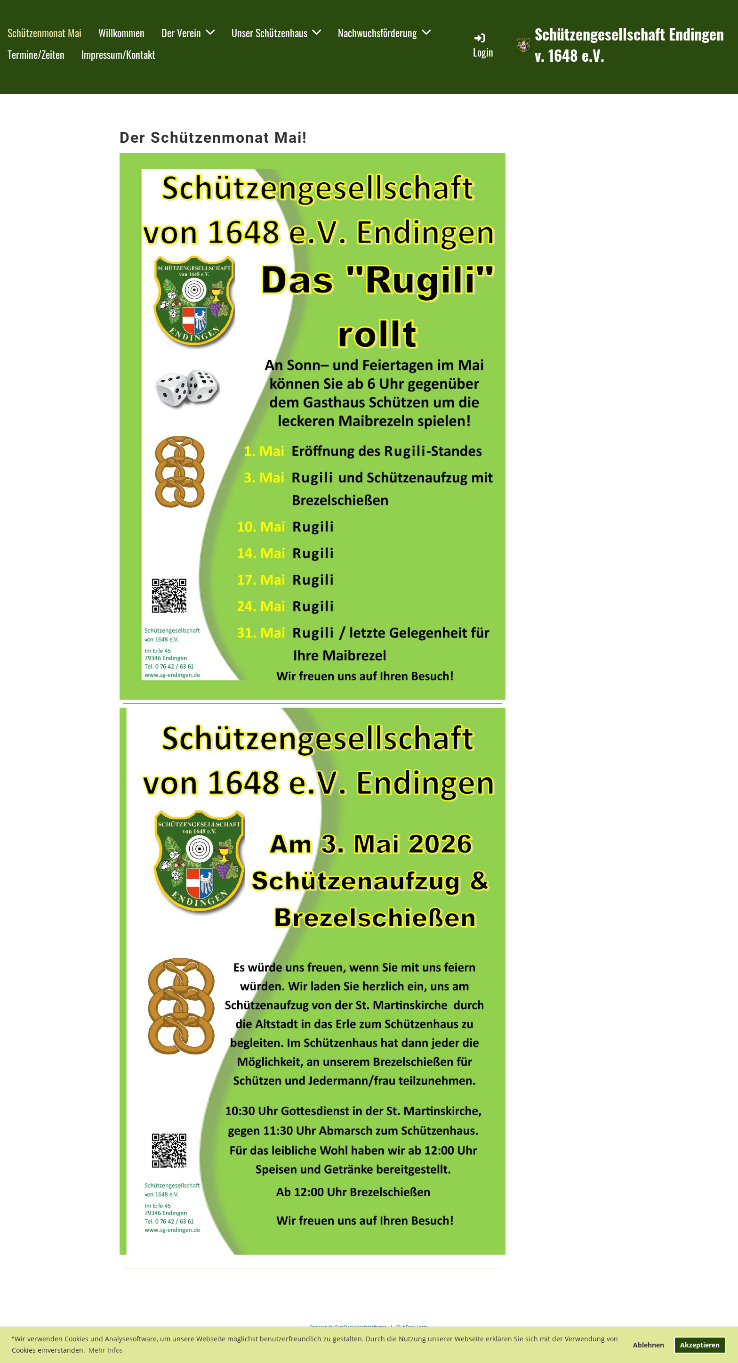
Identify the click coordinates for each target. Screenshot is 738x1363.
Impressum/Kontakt (118, 54)
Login (483, 45)
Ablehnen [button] (648, 1344)
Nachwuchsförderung (384, 32)
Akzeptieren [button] (700, 1344)
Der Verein (188, 32)
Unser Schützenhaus (276, 32)
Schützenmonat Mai (44, 32)
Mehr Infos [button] (105, 1350)
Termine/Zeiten (36, 54)
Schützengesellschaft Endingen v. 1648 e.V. (629, 45)
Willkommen (121, 32)
